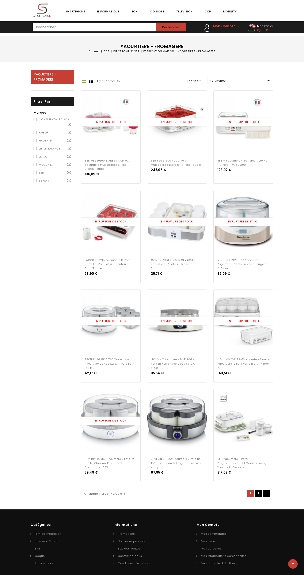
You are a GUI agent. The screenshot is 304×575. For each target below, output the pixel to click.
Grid (84, 81)
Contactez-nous (130, 551)
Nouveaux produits (131, 536)
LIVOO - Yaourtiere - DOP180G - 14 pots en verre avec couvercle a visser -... (174, 360)
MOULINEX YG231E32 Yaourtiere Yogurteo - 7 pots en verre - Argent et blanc (242, 262)
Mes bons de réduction (218, 558)
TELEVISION (184, 11)
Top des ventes (129, 543)
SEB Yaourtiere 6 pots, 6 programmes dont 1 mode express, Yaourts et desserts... (241, 458)
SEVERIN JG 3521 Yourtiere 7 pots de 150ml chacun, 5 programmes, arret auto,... (176, 458)
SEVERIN (55, 180)
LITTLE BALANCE (55, 148)
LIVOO (55, 156)
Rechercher (171, 27)
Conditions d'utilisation (134, 558)
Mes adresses (211, 543)
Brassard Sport (46, 536)
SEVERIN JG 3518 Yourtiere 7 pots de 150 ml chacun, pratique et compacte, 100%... (109, 458)
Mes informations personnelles (224, 551)
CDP (208, 11)
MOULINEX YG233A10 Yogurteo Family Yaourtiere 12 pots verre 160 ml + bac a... (243, 360)
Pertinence (240, 80)
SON (135, 11)
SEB (55, 172)
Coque (40, 551)
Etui (37, 543)
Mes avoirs (209, 536)
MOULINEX (55, 164)
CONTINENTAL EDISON (55, 122)
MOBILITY (230, 11)
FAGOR (55, 132)
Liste (91, 81)
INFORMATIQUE (108, 11)
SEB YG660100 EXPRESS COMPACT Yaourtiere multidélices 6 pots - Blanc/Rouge (108, 163)
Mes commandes (214, 529)
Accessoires (44, 558)
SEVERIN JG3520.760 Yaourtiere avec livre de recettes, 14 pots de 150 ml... (108, 360)
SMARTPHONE (75, 11)
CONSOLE (157, 11)
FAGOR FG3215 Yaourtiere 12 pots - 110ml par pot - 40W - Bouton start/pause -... (109, 262)
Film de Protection (48, 529)
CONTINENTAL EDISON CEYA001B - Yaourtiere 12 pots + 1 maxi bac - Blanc (174, 262)
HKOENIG (55, 140)
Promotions (126, 529)
